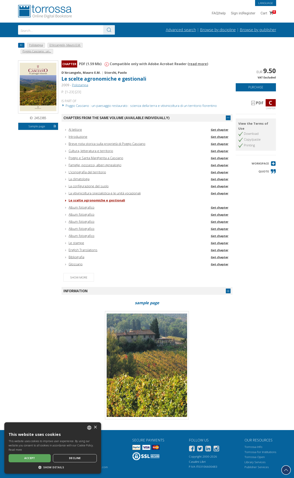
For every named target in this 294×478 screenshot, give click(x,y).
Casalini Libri (197, 462)
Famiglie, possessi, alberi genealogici (95, 165)
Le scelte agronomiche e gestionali (104, 79)
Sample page (42, 126)
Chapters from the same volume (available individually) (116, 117)
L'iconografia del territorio (87, 172)
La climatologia (79, 179)
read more (198, 63)
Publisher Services (257, 467)
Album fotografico (81, 207)
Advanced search (181, 29)
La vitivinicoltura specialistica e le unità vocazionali (105, 193)
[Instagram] (216, 449)
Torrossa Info (253, 447)
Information (75, 291)
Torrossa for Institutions (260, 452)
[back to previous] (21, 45)
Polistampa (80, 85)
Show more (78, 277)
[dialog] (52, 448)
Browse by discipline (218, 29)
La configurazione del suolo (89, 186)
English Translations (83, 250)
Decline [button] (75, 458)
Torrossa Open (255, 457)
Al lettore (75, 129)
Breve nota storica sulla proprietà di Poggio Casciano (107, 143)
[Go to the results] (109, 30)
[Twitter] (200, 449)
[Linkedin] (208, 449)
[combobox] (66, 30)
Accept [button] (29, 458)
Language (265, 3)
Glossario (76, 264)
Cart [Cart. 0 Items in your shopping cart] (267, 13)
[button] (264, 164)
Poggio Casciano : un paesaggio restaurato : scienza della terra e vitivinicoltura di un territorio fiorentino (139, 105)
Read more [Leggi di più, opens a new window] (15, 450)
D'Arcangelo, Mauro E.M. (81, 72)
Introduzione (78, 136)
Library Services (255, 462)
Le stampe (76, 243)
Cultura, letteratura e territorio (91, 151)
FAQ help (219, 13)
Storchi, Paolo (115, 72)
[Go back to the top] (286, 470)
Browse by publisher (258, 29)
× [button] (95, 427)
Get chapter (219, 130)
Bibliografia (76, 257)
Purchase (255, 87)
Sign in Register (243, 13)
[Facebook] (191, 449)
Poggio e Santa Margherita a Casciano (96, 158)
